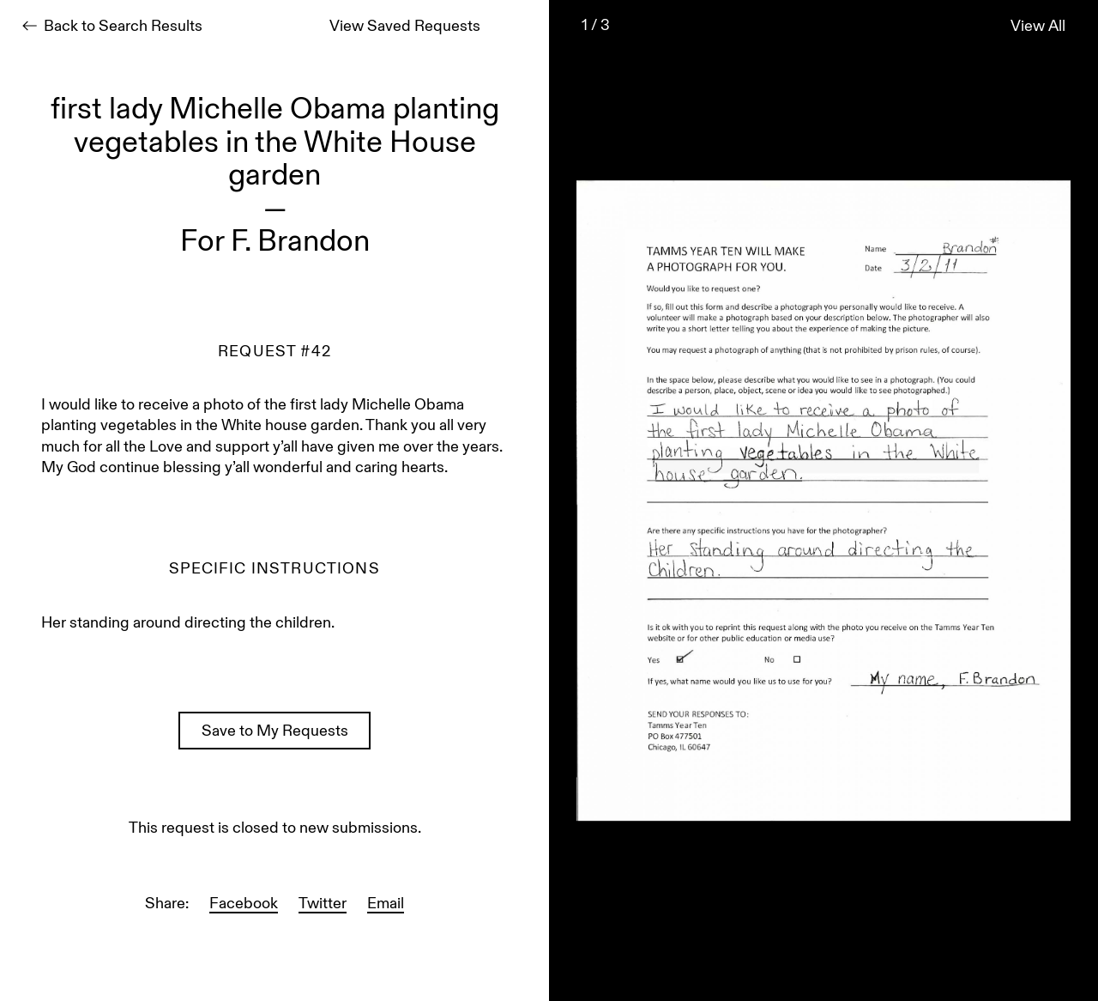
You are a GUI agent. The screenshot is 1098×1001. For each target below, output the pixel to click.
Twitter (323, 905)
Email (385, 905)
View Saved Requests (404, 27)
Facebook (243, 905)
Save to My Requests (275, 732)
